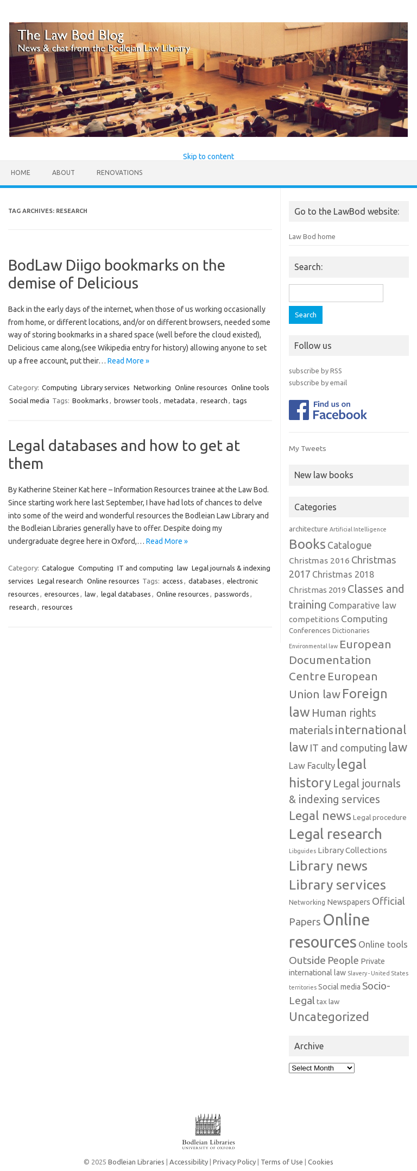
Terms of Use (282, 1162)
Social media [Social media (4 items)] (339, 986)
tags (240, 400)
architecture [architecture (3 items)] (308, 529)
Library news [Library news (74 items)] (328, 865)
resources (57, 607)
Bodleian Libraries (136, 1162)
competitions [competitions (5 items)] (314, 619)
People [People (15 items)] (343, 960)
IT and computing (145, 568)
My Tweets (307, 448)
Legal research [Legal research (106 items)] (335, 834)
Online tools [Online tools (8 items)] (383, 944)
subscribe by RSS (315, 370)
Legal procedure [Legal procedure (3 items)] (380, 817)
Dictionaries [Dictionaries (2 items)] (351, 630)
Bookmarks (90, 400)
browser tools (136, 400)
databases (205, 581)
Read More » (128, 360)
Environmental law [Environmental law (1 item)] (313, 646)
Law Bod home (312, 236)
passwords (231, 594)
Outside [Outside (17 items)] (307, 960)
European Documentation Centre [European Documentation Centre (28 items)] (340, 659)
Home (20, 172)
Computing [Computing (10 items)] (364, 618)
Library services (105, 387)
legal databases (126, 594)
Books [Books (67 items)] (307, 544)
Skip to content (208, 156)
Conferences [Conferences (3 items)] (310, 631)
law (182, 568)
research (214, 400)
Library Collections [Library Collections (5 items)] (352, 850)
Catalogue (58, 568)
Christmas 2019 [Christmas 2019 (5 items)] (317, 589)
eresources (62, 594)
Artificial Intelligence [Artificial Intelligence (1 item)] (358, 529)
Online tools (250, 387)
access (172, 581)
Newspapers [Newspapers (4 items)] (348, 902)
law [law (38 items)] (397, 747)
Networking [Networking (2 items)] (307, 902)
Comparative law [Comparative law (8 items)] (362, 605)
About (63, 172)
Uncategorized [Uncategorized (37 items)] (329, 1016)
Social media (29, 400)
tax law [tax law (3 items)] (328, 1002)
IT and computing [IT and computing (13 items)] (348, 747)
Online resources (201, 387)
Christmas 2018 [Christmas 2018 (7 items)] (343, 574)
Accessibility (188, 1162)
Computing (59, 387)
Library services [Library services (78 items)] (337, 884)
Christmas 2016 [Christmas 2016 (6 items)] (319, 560)
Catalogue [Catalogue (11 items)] (349, 545)
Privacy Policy (234, 1162)
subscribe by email (318, 382)
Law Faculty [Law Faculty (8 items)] (312, 766)
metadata (179, 400)
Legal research (60, 581)
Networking (152, 387)
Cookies (320, 1162)
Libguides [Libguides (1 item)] (302, 851)
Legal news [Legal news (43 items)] (320, 815)
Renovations (119, 172)
